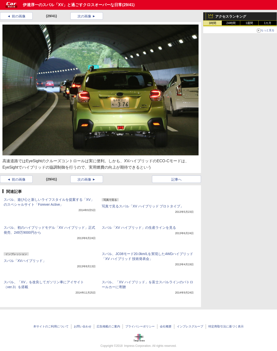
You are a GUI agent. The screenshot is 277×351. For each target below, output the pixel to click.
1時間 (212, 23)
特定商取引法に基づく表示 (226, 326)
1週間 (249, 23)
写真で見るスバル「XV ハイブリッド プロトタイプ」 (143, 206)
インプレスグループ (190, 326)
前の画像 (18, 16)
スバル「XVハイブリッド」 (25, 261)
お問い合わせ (82, 326)
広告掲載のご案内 (108, 326)
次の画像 (84, 16)
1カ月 (268, 23)
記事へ (176, 179)
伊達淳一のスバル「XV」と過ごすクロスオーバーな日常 (72, 5)
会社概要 (166, 326)
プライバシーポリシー (140, 326)
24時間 (230, 23)
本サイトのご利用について (51, 326)
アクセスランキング (230, 16)
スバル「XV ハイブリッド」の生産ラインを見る (139, 228)
